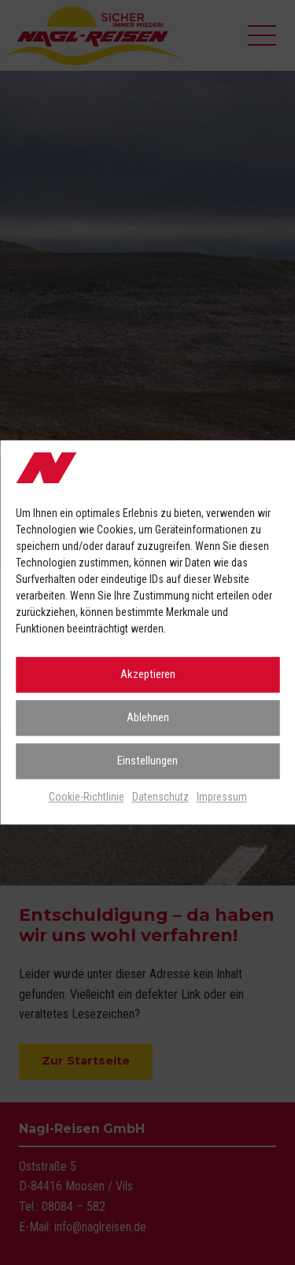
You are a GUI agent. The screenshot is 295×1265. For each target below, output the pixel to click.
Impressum (222, 796)
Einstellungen (147, 761)
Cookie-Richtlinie (86, 796)
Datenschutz (160, 796)
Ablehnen (148, 718)
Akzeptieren (147, 675)
